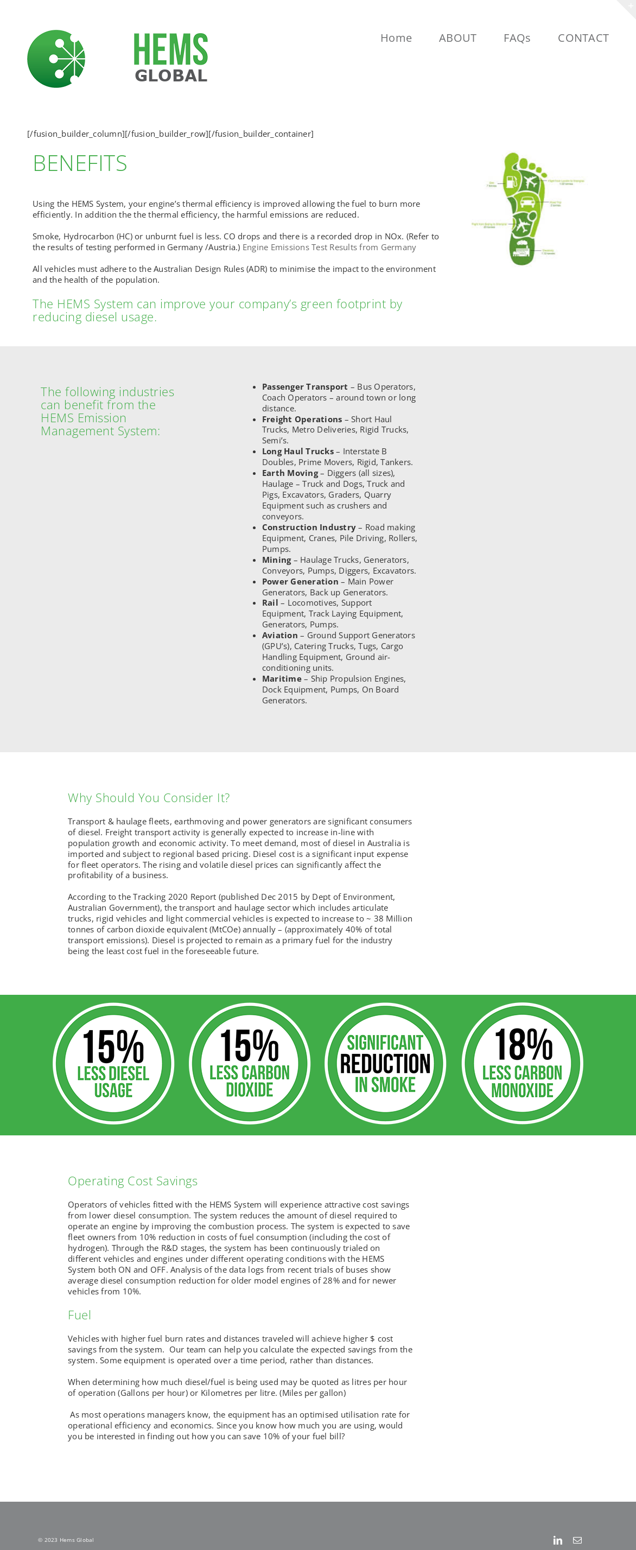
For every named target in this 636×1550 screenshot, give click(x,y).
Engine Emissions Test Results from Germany (330, 247)
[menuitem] (409, 38)
